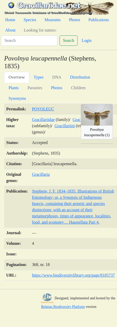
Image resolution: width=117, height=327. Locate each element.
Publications (99, 20)
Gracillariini (65, 126)
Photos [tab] (56, 88)
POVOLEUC (43, 109)
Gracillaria (41, 174)
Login (87, 40)
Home (10, 20)
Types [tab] (38, 77)
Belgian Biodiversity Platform (63, 307)
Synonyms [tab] (17, 98)
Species (30, 20)
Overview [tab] (17, 77)
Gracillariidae (43, 119)
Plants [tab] (14, 88)
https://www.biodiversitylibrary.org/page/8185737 (73, 275)
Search (68, 40)
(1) (96, 132)
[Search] (29, 40)
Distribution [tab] (80, 77)
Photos (74, 20)
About (10, 30)
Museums (53, 20)
